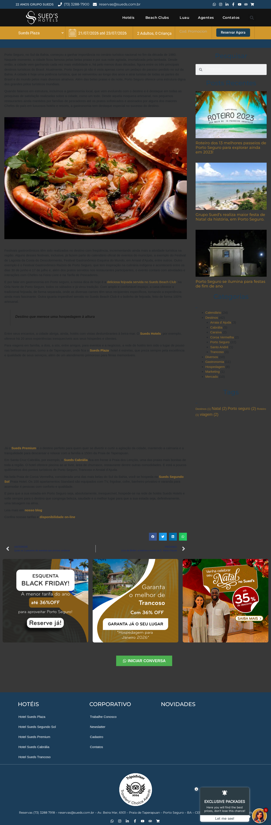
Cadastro (96, 737)
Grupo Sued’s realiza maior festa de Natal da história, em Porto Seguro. (230, 217)
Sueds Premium (24, 448)
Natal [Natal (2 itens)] (219, 408)
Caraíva (216, 332)
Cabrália (216, 327)
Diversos (211, 357)
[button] (252, 17)
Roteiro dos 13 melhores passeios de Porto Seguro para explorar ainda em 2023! (231, 148)
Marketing (212, 371)
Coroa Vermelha (222, 337)
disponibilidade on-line (57, 517)
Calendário (213, 312)
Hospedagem (215, 367)
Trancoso (217, 352)
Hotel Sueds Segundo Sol (37, 727)
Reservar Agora (233, 32)
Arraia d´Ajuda (220, 322)
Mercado (211, 376)
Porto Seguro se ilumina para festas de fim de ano (230, 284)
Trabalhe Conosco (103, 717)
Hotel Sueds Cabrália (34, 747)
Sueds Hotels (150, 333)
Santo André (219, 347)
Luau (184, 17)
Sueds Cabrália (75, 460)
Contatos (231, 17)
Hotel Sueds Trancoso (35, 757)
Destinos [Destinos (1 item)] (203, 409)
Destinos (211, 317)
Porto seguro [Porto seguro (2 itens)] (242, 408)
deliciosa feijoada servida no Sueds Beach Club (141, 282)
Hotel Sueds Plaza (32, 717)
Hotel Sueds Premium (34, 737)
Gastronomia (214, 362)
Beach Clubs (158, 17)
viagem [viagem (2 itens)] (209, 414)
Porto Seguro (219, 342)
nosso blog (33, 510)
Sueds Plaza (99, 350)
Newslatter (98, 727)
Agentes (206, 17)
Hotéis (129, 17)
